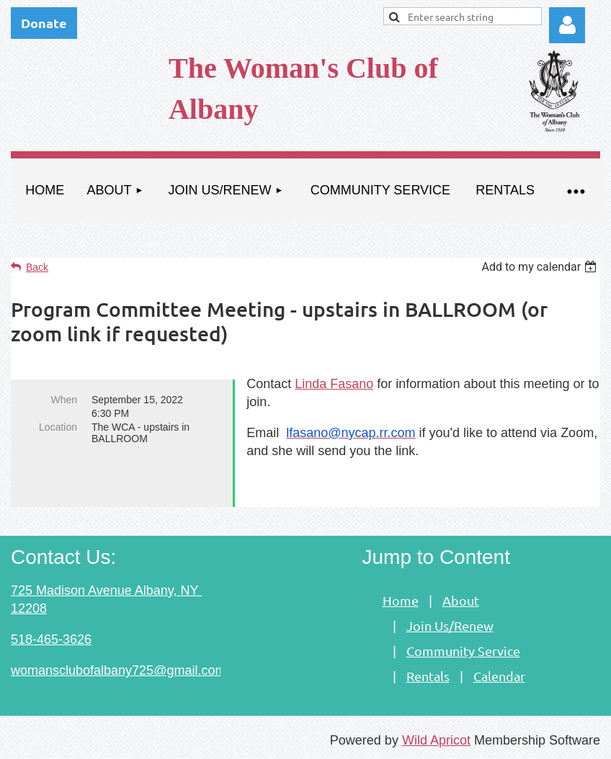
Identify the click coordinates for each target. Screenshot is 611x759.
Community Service (463, 650)
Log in (567, 25)
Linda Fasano (334, 384)
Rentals (428, 675)
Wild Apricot (436, 740)
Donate (44, 22)
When (63, 399)
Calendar (499, 675)
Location (58, 427)
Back (37, 267)
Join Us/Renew (450, 625)
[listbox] (540, 267)
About (460, 600)
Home (401, 600)
